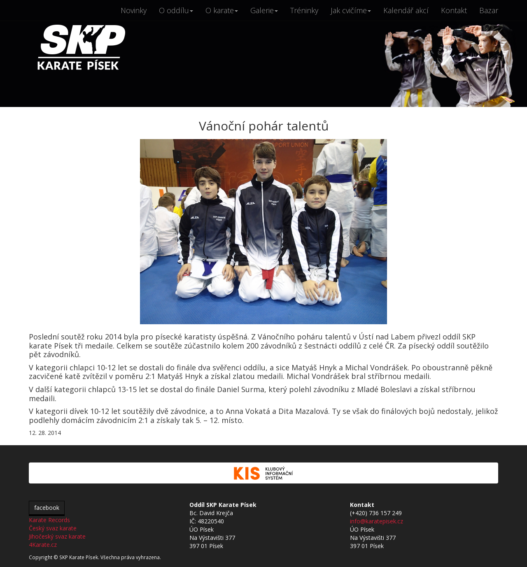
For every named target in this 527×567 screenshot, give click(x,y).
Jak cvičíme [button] (351, 10)
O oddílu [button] (176, 10)
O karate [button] (221, 10)
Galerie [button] (264, 10)
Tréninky (304, 10)
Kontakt (454, 10)
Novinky (134, 10)
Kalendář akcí (406, 10)
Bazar (488, 10)
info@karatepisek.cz (376, 521)
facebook (46, 507)
